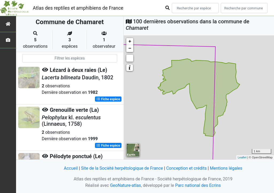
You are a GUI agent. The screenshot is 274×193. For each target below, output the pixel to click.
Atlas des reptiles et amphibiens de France (78, 8)
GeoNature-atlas (125, 185)
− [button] (129, 48)
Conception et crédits (186, 168)
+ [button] (129, 41)
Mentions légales (226, 168)
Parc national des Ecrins (198, 185)
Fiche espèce (108, 99)
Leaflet (242, 157)
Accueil (71, 168)
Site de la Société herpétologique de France (122, 168)
